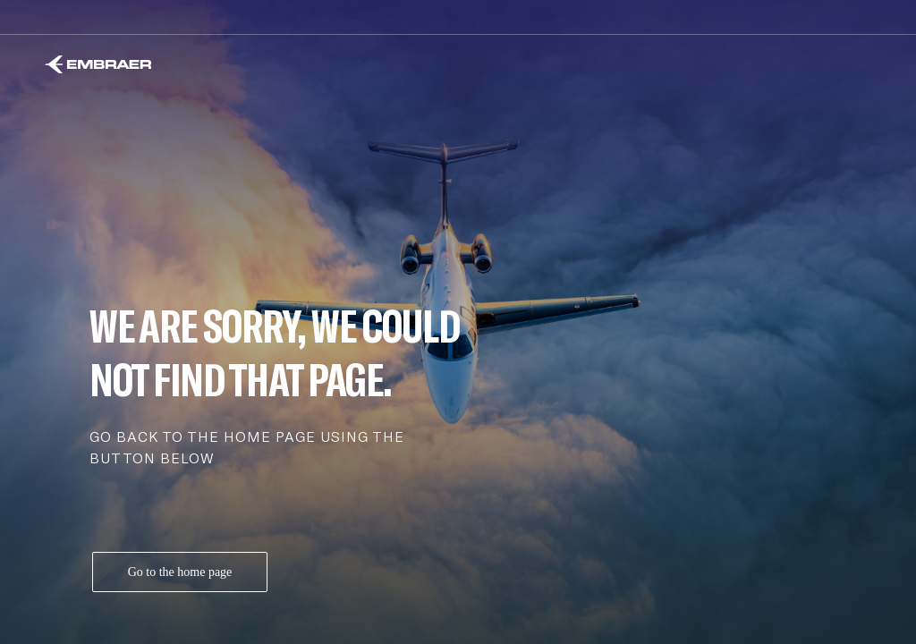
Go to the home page (180, 572)
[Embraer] (98, 64)
